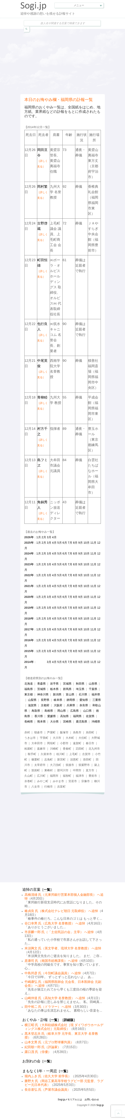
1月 (38, 537)
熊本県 (41, 721)
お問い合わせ (92, 1099)
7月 (70, 542)
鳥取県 (36, 710)
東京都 (28, 694)
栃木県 (54, 689)
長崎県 (28, 721)
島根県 (48, 710)
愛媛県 (51, 716)
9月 (80, 542)
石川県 (83, 694)
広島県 (74, 710)
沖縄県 (96, 721)
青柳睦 (42, 402)
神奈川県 (43, 694)
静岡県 (71, 699)
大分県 (54, 721)
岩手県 (54, 683)
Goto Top (118, 1113)
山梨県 (32, 699)
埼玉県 (80, 689)
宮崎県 (67, 721)
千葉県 (93, 689)
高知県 (64, 716)
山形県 (93, 683)
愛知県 (84, 699)
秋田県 (80, 683)
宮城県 (67, 683)
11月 (93, 542)
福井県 (96, 694)
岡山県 (61, 710)
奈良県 (84, 705)
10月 (87, 542)
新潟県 (57, 694)
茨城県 (41, 689)
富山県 (70, 694)
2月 (44, 537)
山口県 (87, 710)
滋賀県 (32, 705)
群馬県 (67, 689)
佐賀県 (90, 716)
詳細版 (68, 1020)
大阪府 (58, 705)
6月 (65, 542)
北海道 (28, 683)
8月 (75, 542)
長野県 (45, 699)
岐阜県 (58, 699)
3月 (49, 537)
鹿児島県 (81, 721)
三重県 (96, 699)
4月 (54, 537)
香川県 (38, 716)
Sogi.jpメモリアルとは (70, 1099)
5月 (59, 542)
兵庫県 (71, 705)
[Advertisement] (72, 61)
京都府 (45, 705)
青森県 (41, 683)
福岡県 (77, 716)
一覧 (47, 889)
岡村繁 (42, 192)
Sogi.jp (100, 1105)
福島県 (28, 689)
